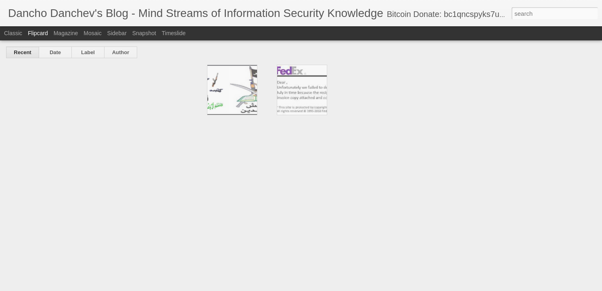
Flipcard (38, 33)
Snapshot (144, 33)
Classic (13, 33)
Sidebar (117, 33)
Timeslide (174, 33)
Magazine (66, 33)
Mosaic (92, 33)
